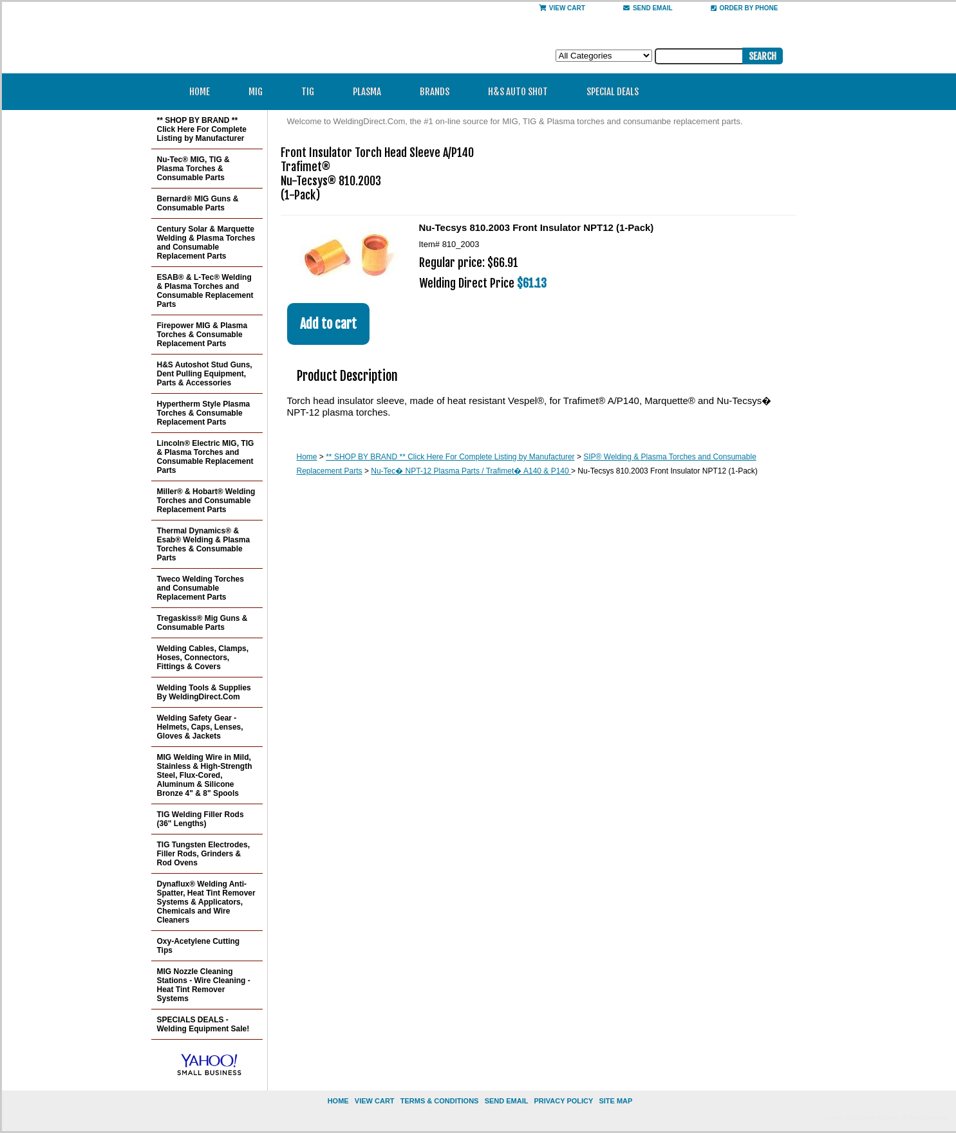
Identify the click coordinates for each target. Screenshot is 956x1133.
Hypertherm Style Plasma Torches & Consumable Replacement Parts (203, 413)
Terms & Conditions (439, 1101)
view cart (375, 1101)
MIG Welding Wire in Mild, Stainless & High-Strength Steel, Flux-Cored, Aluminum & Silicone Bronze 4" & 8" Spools (204, 775)
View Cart (562, 8)
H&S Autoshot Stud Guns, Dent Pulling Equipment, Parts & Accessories (204, 373)
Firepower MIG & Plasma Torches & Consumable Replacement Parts (202, 334)
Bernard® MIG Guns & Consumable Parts (198, 203)
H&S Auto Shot (518, 92)
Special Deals (612, 92)
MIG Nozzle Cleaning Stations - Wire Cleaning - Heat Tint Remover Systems (203, 985)
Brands (439, 92)
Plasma (371, 92)
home (338, 1101)
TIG (312, 92)
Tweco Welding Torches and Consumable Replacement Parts (200, 588)
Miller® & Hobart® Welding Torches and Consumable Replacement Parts (206, 500)
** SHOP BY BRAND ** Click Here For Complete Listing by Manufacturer (450, 456)
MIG (259, 92)
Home (199, 92)
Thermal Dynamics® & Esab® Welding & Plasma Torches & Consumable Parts (203, 544)
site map (615, 1101)
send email (648, 8)
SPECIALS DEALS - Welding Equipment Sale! (203, 1024)
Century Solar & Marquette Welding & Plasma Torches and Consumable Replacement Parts (206, 243)
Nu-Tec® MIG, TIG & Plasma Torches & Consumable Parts (193, 168)
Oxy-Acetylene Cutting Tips (198, 946)
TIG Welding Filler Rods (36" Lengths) (200, 819)
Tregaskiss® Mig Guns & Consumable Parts (202, 623)
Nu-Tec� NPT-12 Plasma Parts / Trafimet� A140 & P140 (471, 470)
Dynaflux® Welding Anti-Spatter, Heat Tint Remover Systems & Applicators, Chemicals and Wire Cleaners (206, 902)
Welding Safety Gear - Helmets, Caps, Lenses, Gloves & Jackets (200, 727)
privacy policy (563, 1101)
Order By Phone (744, 8)
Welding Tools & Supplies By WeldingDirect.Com (204, 692)
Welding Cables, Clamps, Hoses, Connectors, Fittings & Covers (202, 657)
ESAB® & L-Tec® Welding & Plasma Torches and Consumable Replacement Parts (205, 291)
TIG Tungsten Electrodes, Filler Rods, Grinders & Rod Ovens (203, 853)
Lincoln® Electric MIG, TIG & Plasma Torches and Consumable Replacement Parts (205, 457)
